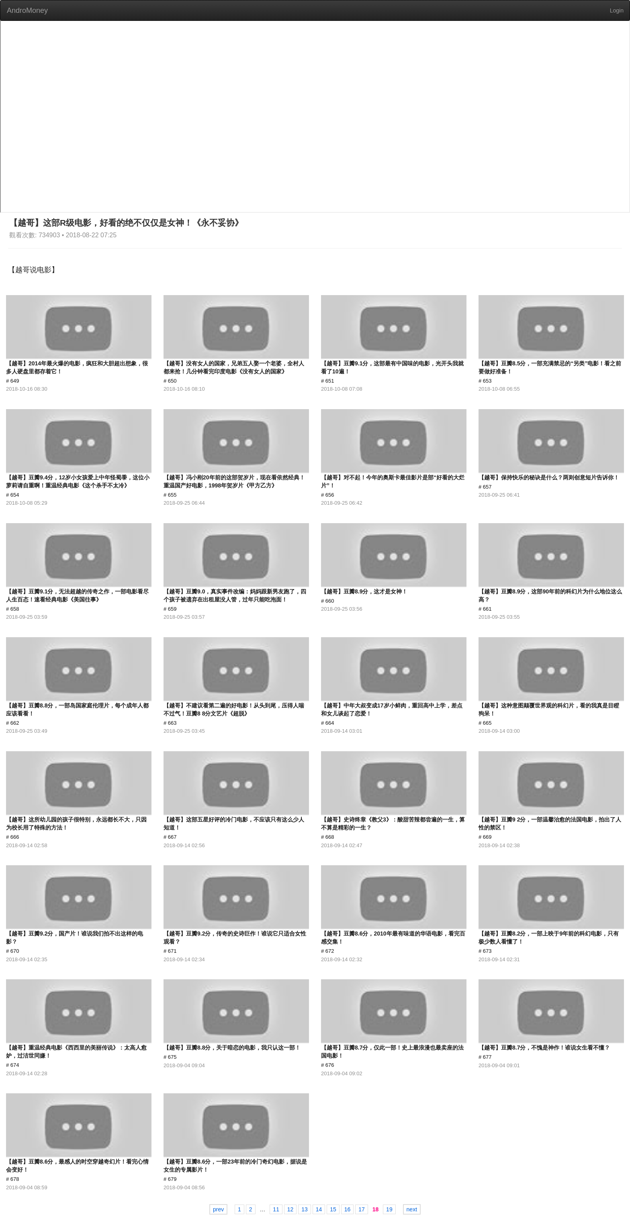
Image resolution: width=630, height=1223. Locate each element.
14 (319, 1209)
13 (304, 1209)
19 (389, 1209)
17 (361, 1209)
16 (347, 1209)
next (412, 1209)
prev (218, 1209)
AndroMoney (27, 10)
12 (290, 1209)
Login (617, 10)
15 (333, 1209)
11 (276, 1209)
